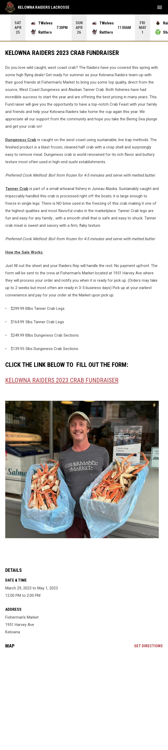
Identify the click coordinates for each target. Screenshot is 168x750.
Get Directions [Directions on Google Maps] (148, 646)
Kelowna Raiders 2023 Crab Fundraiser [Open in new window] (61, 380)
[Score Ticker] (84, 27)
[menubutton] (159, 7)
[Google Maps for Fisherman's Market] (84, 693)
